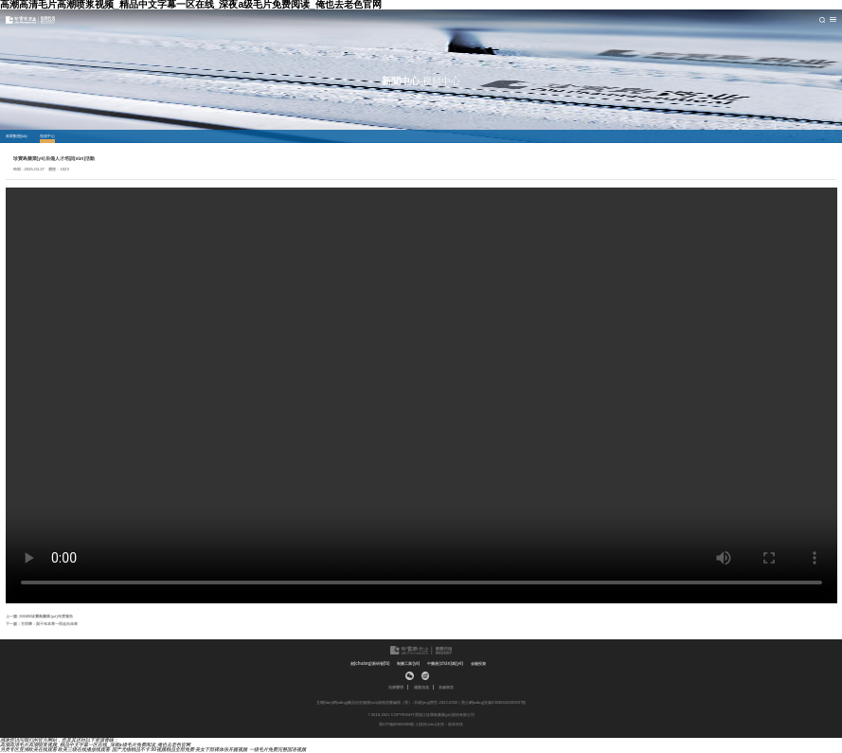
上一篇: (39, 617)
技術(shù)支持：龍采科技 (441, 724)
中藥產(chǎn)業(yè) (445, 663)
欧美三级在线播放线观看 (84, 749)
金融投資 (478, 663)
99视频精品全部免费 (172, 749)
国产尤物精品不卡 (131, 749)
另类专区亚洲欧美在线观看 (28, 749)
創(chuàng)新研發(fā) (370, 663)
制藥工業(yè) (408, 663)
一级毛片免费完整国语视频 (277, 749)
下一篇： (42, 624)
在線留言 (446, 688)
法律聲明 (395, 688)
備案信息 (421, 688)
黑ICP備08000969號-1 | (399, 724)
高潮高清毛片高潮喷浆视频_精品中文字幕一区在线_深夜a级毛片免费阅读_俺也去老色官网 (95, 744)
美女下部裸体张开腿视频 (221, 749)
